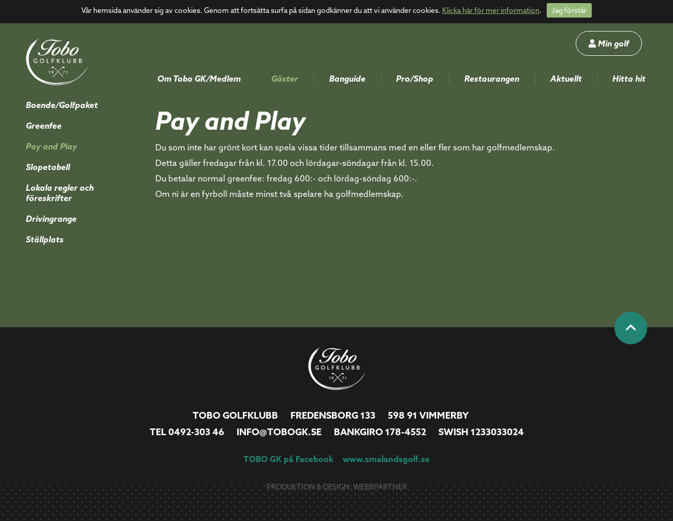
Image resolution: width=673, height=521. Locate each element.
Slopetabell (48, 167)
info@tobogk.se (279, 432)
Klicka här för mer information (490, 10)
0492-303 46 (196, 432)
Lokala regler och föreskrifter (60, 192)
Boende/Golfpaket (62, 105)
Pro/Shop (414, 78)
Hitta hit (629, 78)
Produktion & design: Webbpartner (337, 487)
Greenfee (44, 125)
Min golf (609, 43)
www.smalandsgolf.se (386, 459)
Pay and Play (51, 146)
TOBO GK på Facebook (288, 459)
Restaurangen (491, 78)
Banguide (347, 78)
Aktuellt (566, 78)
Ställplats (45, 239)
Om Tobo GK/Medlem (199, 78)
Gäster (284, 78)
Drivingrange (51, 218)
